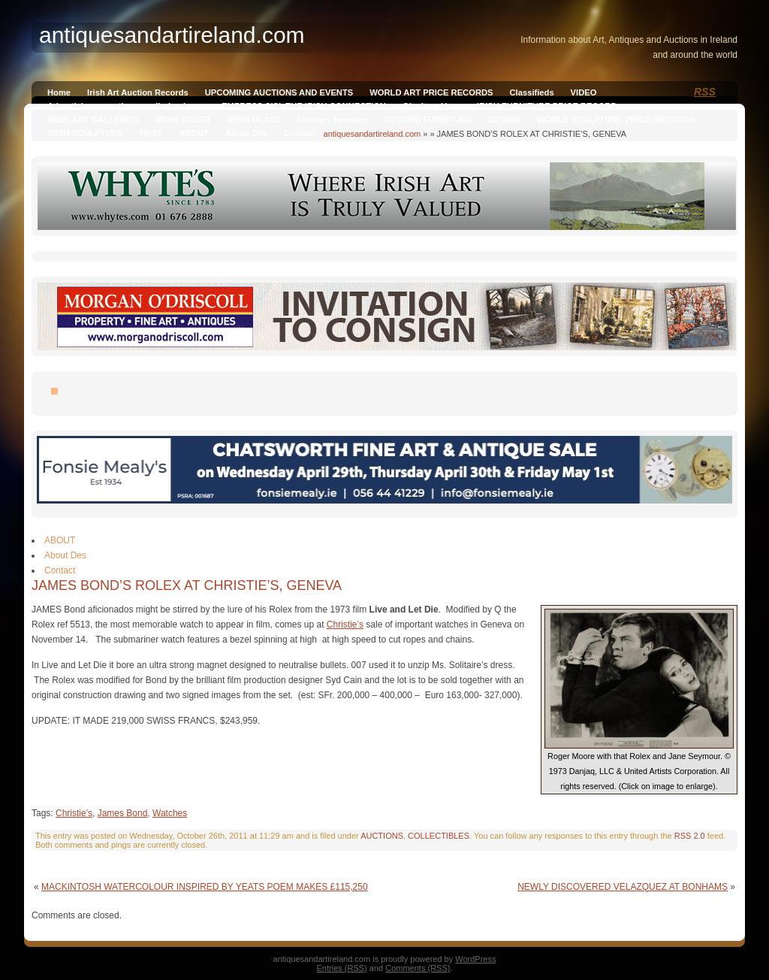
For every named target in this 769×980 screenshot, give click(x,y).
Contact (299, 133)
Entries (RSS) (342, 967)
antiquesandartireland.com (372, 133)
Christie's (74, 813)
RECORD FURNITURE (428, 119)
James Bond (123, 813)
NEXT (151, 133)
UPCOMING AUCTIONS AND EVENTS (279, 92)
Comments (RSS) (417, 967)
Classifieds (532, 92)
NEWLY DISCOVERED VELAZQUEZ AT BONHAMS (622, 887)
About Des (246, 133)
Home (59, 92)
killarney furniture (333, 119)
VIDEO (584, 92)
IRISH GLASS (253, 119)
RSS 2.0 (689, 835)
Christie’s (345, 624)
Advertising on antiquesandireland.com (126, 105)
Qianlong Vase (431, 105)
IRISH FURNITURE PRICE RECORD (547, 105)
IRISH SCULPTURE (85, 133)
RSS (705, 92)
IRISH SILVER (183, 119)
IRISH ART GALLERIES (93, 119)
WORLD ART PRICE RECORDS (431, 92)
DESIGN (504, 119)
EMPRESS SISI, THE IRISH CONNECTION (304, 105)
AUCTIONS (381, 835)
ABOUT (194, 133)
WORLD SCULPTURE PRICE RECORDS (616, 119)
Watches (169, 813)
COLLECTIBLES (438, 835)
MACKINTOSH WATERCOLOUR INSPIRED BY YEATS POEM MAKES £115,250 (204, 887)
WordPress (475, 958)
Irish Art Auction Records (137, 92)
